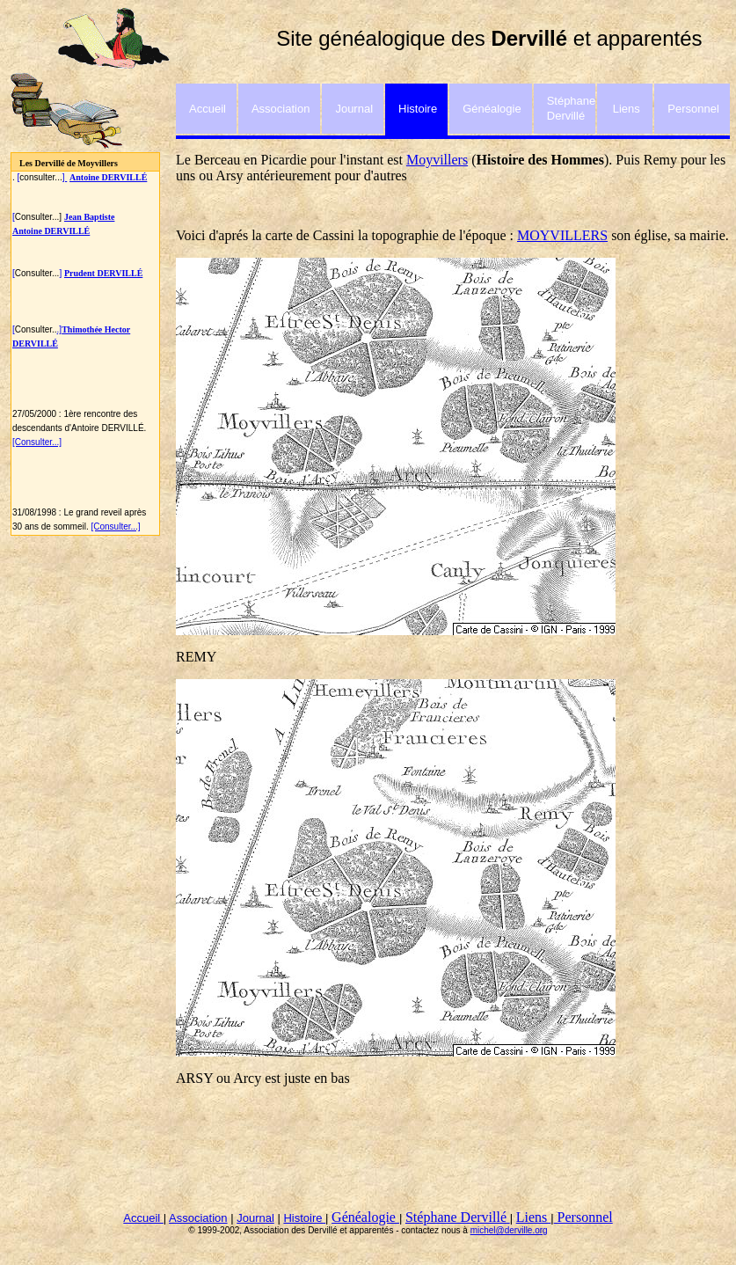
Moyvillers (437, 159)
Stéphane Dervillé (457, 1217)
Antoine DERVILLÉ (51, 231)
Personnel (583, 1217)
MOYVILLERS (562, 235)
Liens (533, 1217)
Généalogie (365, 1217)
